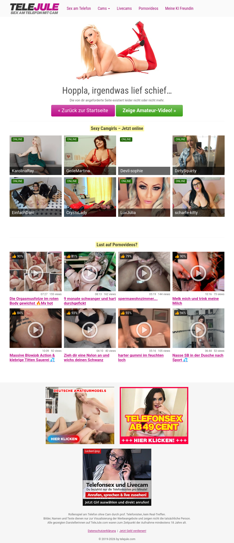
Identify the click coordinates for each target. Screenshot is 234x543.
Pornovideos (148, 8)
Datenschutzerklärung (102, 526)
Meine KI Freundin (179, 8)
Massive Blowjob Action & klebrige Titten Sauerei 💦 (32, 354)
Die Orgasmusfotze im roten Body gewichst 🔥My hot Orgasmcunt (34, 300)
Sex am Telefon (79, 8)
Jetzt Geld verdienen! (132, 526)
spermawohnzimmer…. (138, 295)
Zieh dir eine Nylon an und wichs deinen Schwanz (86, 354)
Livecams (124, 8)
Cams (104, 8)
